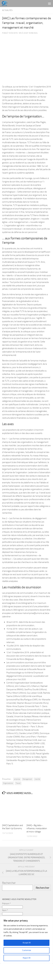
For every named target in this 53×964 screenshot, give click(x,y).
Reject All (26, 958)
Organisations (8, 783)
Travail (18, 783)
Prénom (6, 903)
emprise (17, 779)
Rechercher (9, 882)
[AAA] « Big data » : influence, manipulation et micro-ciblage (37, 828)
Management (27, 779)
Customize (26, 950)
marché (37, 779)
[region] (26, 940)
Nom (5, 910)
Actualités (7, 10)
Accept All (27, 943)
